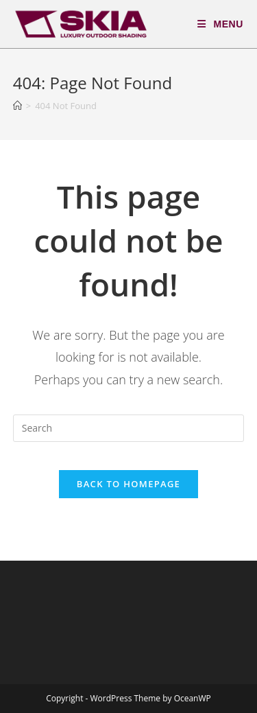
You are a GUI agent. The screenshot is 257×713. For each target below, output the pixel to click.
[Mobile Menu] (220, 24)
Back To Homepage (128, 484)
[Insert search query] (129, 428)
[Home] (17, 106)
